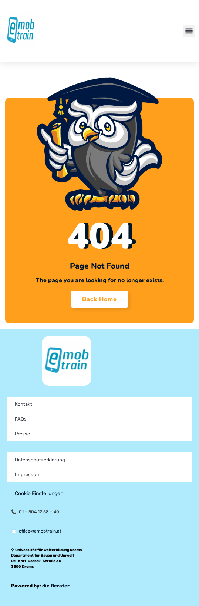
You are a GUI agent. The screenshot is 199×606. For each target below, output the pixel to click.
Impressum (28, 474)
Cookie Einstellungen (39, 493)
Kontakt (23, 404)
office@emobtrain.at (40, 531)
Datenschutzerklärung (40, 459)
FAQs (21, 419)
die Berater (56, 586)
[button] (189, 31)
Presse (22, 434)
